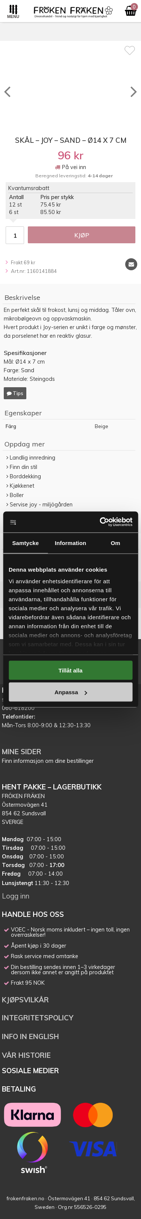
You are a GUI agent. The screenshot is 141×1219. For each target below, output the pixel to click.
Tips (15, 393)
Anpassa (71, 692)
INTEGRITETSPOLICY (37, 1017)
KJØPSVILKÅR (25, 999)
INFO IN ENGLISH (30, 1036)
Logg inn (15, 895)
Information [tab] (70, 542)
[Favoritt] (130, 50)
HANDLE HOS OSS (33, 914)
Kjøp (81, 235)
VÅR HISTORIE (26, 1055)
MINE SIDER (21, 751)
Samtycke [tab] (25, 542)
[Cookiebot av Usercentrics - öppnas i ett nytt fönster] (100, 522)
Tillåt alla (71, 670)
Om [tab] (115, 542)
